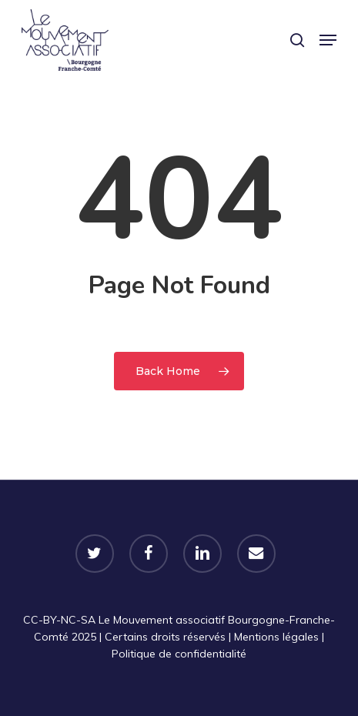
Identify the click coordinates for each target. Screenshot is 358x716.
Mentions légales (276, 637)
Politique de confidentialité (179, 654)
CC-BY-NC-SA (59, 620)
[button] (328, 40)
